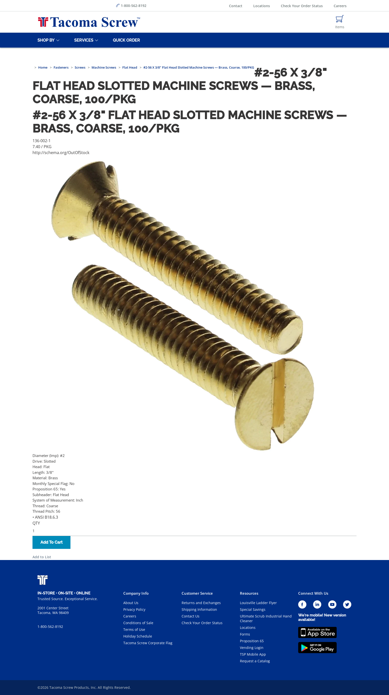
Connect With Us (313, 593)
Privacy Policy (134, 609)
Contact (235, 5)
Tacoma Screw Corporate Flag (147, 643)
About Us (130, 602)
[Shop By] (45, 40)
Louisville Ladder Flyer (258, 602)
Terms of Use (134, 629)
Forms (245, 634)
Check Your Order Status (302, 5)
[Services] (83, 40)
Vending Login (251, 647)
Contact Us (190, 616)
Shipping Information (199, 609)
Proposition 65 (252, 641)
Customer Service (197, 593)
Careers (340, 5)
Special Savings (252, 609)
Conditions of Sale (138, 622)
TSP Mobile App (253, 654)
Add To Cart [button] (51, 542)
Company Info (136, 593)
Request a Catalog (255, 661)
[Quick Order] (125, 40)
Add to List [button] (41, 557)
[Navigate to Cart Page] (340, 22)
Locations (261, 5)
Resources (249, 593)
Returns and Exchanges (201, 602)
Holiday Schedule (137, 636)
